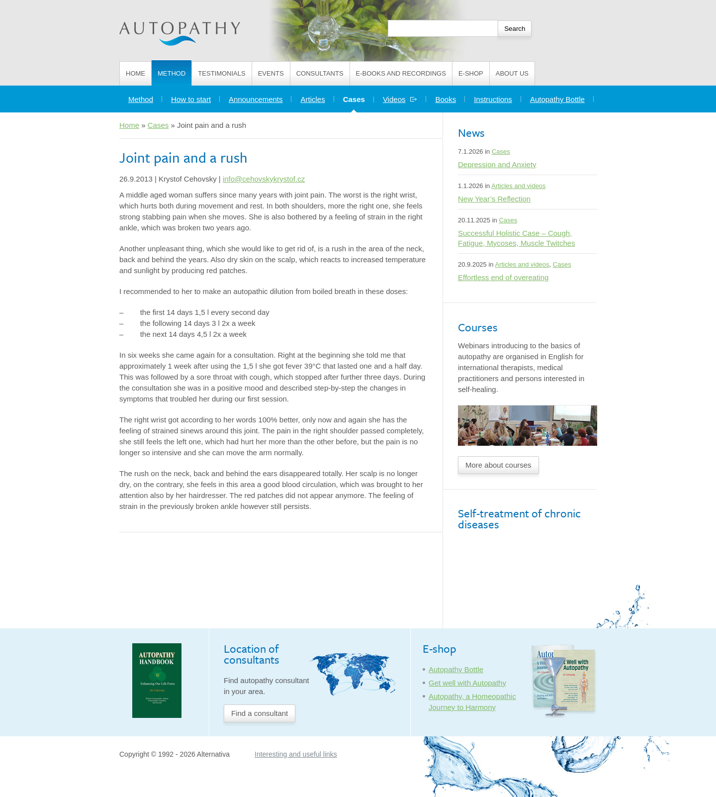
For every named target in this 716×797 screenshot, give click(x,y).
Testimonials (221, 73)
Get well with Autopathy (467, 683)
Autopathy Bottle (557, 99)
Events (271, 73)
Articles (312, 99)
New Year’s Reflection (494, 199)
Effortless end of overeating (503, 277)
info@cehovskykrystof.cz (264, 179)
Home (135, 73)
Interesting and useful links (296, 754)
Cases (358, 96)
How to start (191, 99)
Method (171, 73)
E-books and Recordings (401, 73)
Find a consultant (259, 713)
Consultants (320, 73)
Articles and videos (518, 186)
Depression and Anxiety (497, 164)
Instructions (493, 99)
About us (512, 73)
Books (445, 99)
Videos (400, 99)
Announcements (255, 99)
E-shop (470, 73)
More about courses (498, 465)
